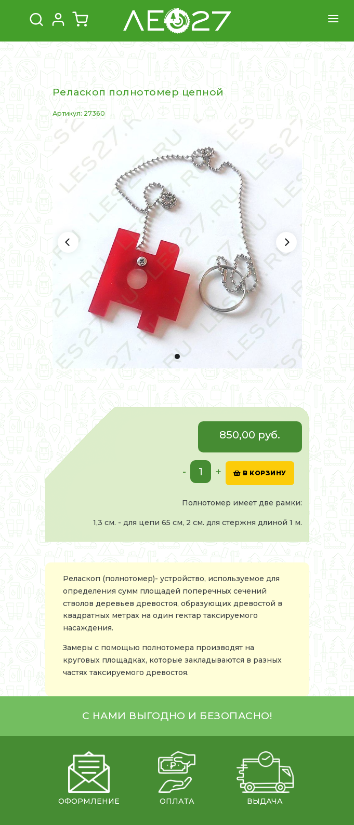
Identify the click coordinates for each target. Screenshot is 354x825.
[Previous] (68, 242)
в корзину (259, 473)
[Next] (286, 242)
